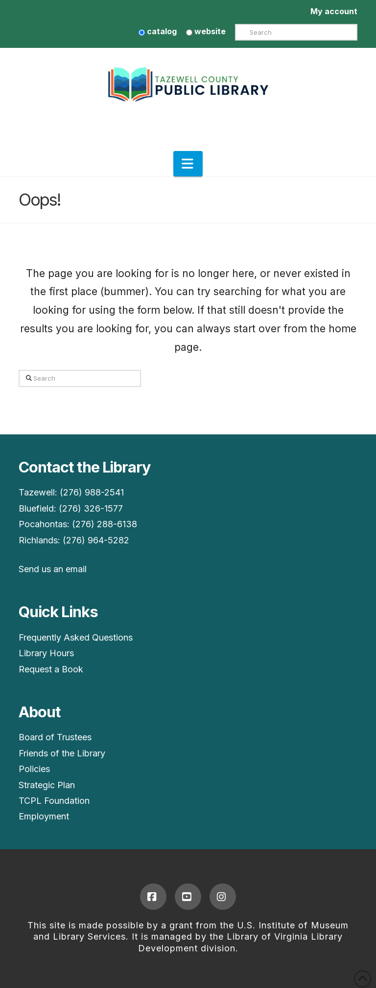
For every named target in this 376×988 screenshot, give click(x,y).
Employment (44, 816)
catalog (158, 31)
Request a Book (51, 669)
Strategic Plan (47, 785)
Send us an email (53, 569)
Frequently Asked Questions (76, 637)
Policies (34, 769)
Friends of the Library (62, 753)
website (206, 31)
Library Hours (46, 653)
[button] (188, 163)
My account (333, 11)
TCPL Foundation (54, 800)
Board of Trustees (55, 737)
